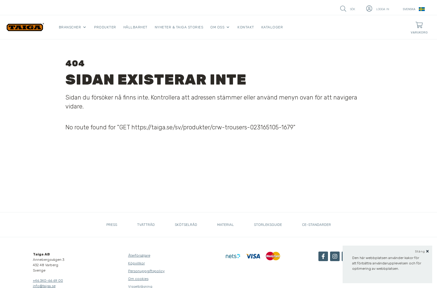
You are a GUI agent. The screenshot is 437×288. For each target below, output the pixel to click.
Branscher (70, 27)
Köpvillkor (136, 263)
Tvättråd (146, 225)
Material (225, 225)
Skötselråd (186, 225)
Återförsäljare (139, 255)
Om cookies (138, 279)
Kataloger (272, 27)
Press (111, 225)
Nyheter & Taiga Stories (179, 27)
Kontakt (245, 27)
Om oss (217, 27)
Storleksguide (268, 225)
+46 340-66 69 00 (48, 280)
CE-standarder (316, 225)
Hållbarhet (135, 27)
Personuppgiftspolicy (146, 271)
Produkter (105, 27)
